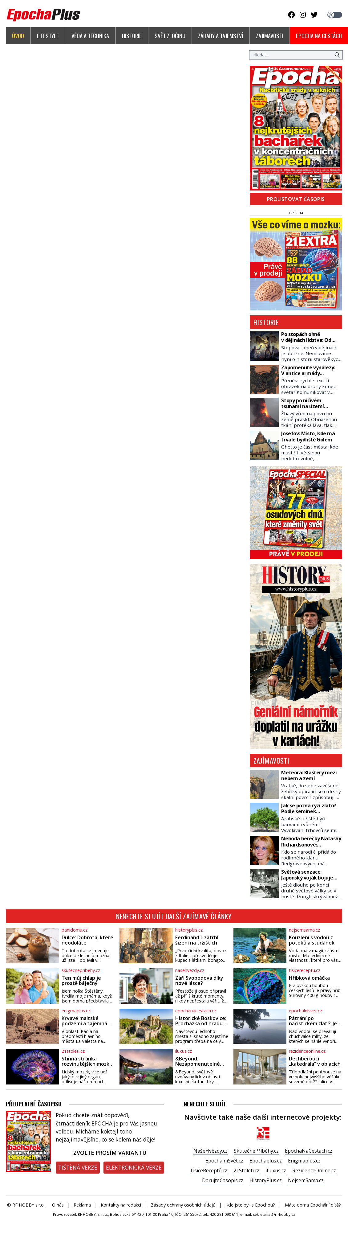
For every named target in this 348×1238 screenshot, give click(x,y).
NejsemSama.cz (306, 1180)
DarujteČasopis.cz (222, 1180)
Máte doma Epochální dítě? (313, 1205)
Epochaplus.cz (265, 1160)
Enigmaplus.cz (304, 1160)
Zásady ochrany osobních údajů (183, 1205)
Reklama (82, 1205)
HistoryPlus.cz (265, 1180)
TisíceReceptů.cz (208, 1170)
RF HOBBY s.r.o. (28, 1205)
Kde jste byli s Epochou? (250, 1205)
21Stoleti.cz (246, 1170)
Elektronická (134, 1167)
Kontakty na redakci (121, 1205)
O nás (58, 1205)
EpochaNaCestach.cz (308, 1150)
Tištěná (77, 1167)
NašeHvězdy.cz (210, 1150)
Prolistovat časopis (296, 199)
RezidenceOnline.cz (314, 1170)
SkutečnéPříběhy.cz (256, 1150)
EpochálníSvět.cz (224, 1160)
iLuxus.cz (275, 1170)
